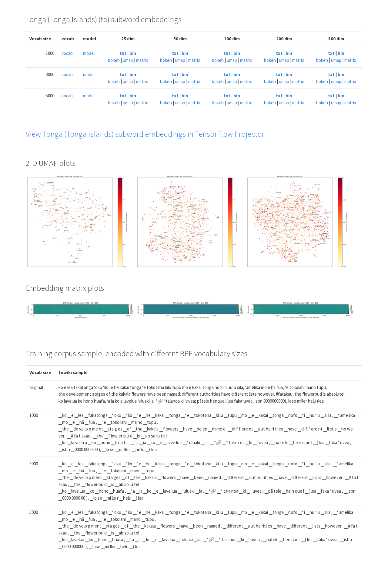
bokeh (114, 60)
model (89, 53)
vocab (67, 53)
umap (128, 60)
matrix (142, 60)
